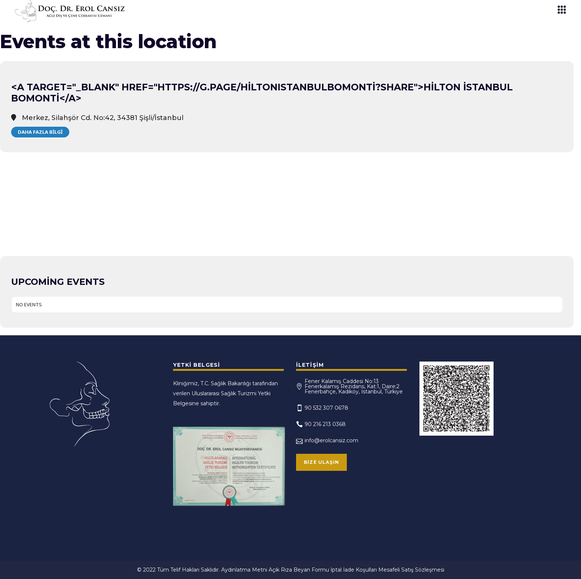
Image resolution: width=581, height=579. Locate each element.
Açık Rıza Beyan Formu (299, 569)
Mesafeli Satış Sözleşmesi (411, 569)
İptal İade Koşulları (354, 569)
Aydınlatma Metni (244, 569)
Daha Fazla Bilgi (40, 132)
